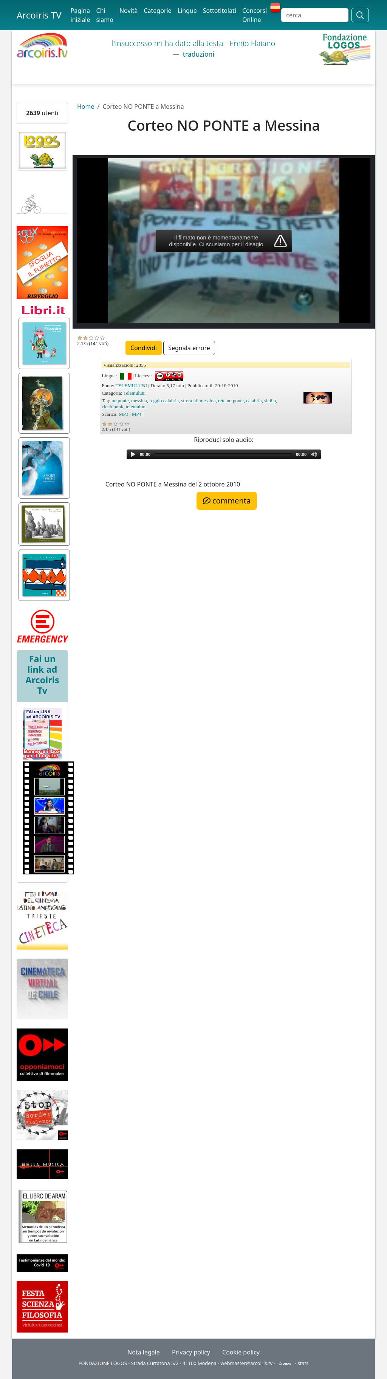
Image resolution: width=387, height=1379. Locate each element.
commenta (227, 501)
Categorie (157, 10)
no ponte (119, 400)
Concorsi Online (254, 15)
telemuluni (136, 406)
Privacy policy (191, 1352)
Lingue (187, 10)
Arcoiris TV (39, 15)
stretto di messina (198, 400)
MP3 (123, 414)
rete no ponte (231, 400)
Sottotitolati (219, 10)
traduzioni (197, 54)
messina (139, 400)
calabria (254, 400)
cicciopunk (112, 406)
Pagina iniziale (80, 15)
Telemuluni (134, 393)
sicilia (270, 400)
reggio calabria (164, 400)
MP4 (136, 414)
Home (85, 106)
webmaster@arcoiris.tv (246, 1363)
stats (303, 1363)
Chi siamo (104, 15)
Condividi (143, 348)
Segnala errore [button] (189, 348)
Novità (128, 10)
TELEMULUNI (131, 385)
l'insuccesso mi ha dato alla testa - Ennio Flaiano (194, 43)
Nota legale (143, 1352)
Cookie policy (241, 1352)
